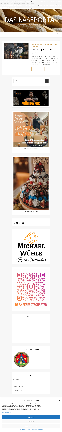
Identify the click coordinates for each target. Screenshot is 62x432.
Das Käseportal (31, 19)
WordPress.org (17, 390)
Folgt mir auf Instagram (31, 148)
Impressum (40, 429)
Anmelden (16, 379)
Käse (56, 44)
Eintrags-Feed (17, 383)
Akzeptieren (31, 417)
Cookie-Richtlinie (22, 429)
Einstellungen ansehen (31, 426)
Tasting (35, 46)
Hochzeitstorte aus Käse (31, 211)
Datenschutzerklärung (32, 429)
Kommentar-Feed (18, 386)
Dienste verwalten (6, 412)
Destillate (46, 44)
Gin (52, 44)
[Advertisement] (30, 330)
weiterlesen (38, 69)
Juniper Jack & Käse (43, 49)
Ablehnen (31, 421)
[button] (59, 400)
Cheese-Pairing (36, 44)
